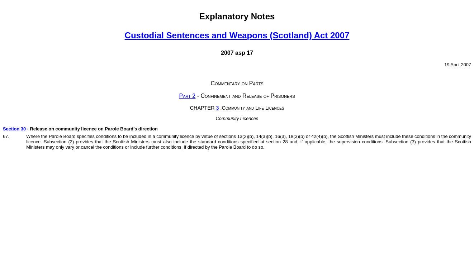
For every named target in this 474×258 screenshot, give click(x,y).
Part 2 (187, 96)
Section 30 (14, 129)
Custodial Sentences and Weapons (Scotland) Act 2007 (237, 35)
